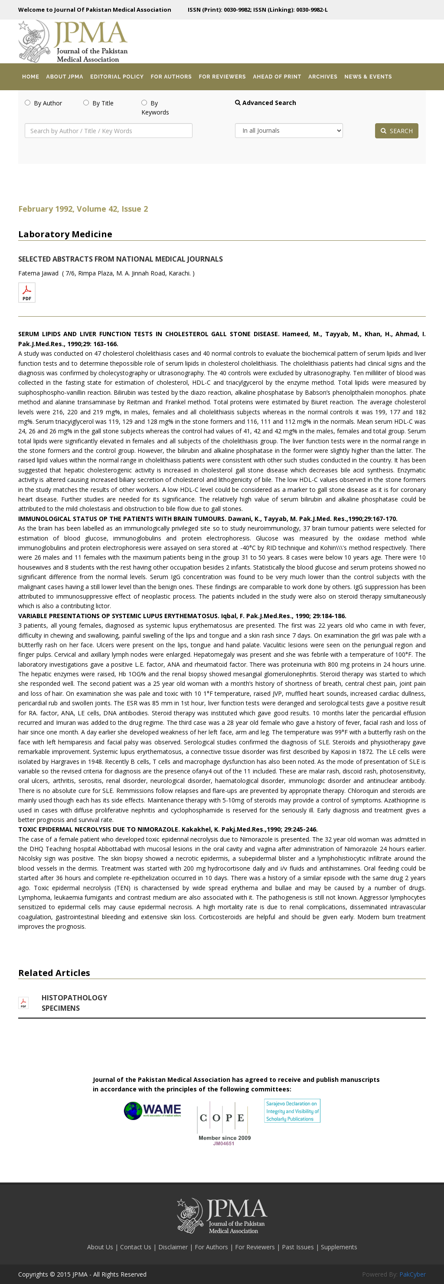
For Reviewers (256, 1247)
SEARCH (397, 130)
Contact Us (136, 1247)
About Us (101, 1247)
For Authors (212, 1247)
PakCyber (412, 1274)
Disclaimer (173, 1247)
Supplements (339, 1247)
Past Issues (299, 1247)
